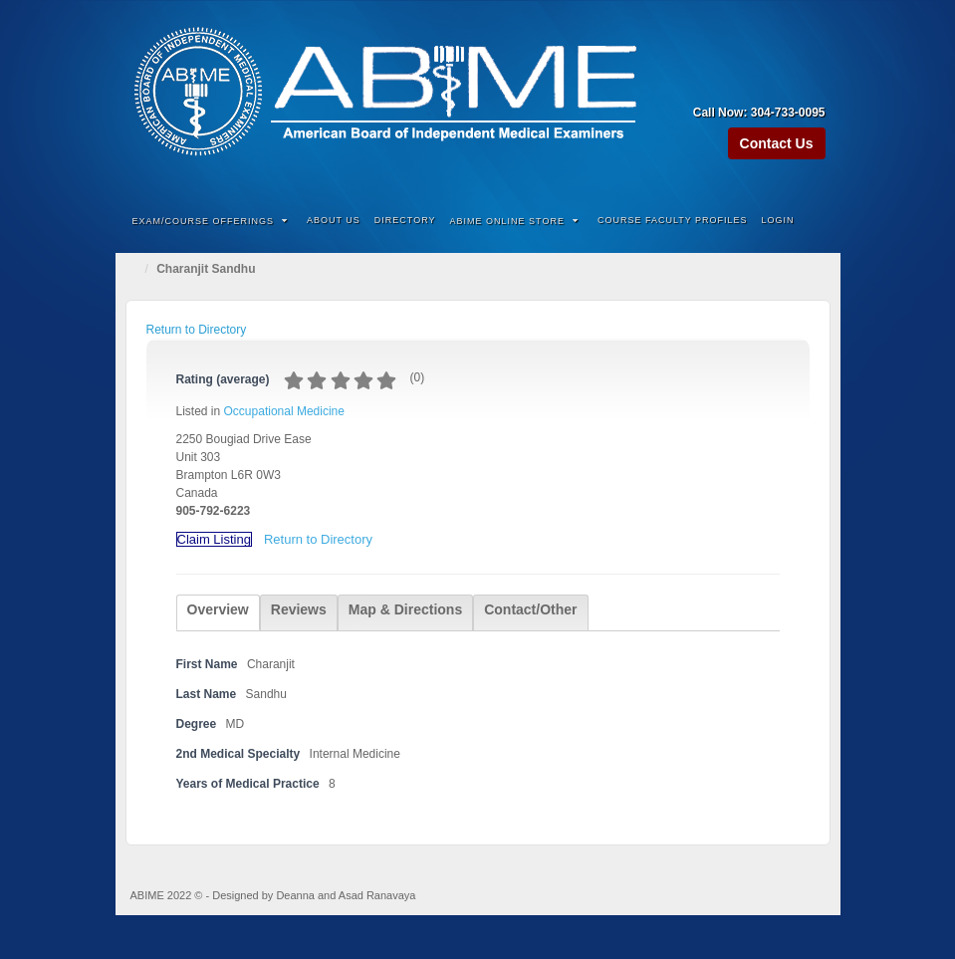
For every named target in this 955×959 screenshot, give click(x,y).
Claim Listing (214, 539)
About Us (333, 220)
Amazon (731, 85)
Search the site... (813, 221)
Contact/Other (530, 609)
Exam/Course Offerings (210, 221)
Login (778, 220)
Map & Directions (405, 609)
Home (135, 269)
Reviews (299, 609)
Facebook (758, 85)
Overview (218, 609)
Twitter (812, 85)
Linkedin (785, 85)
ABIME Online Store (514, 221)
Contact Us (777, 143)
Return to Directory (196, 330)
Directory (405, 220)
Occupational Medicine (284, 411)
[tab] (218, 612)
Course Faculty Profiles (672, 220)
